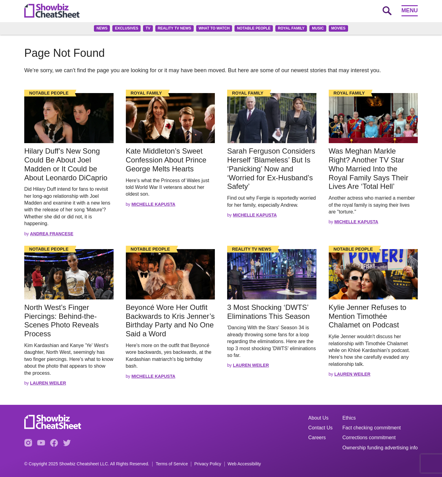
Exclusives (126, 28)
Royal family (291, 28)
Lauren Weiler (48, 383)
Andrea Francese (51, 233)
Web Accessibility (244, 464)
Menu (409, 10)
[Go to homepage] (51, 11)
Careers (317, 437)
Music (318, 28)
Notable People (253, 28)
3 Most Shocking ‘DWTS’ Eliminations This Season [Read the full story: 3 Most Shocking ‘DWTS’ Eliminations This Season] (268, 311)
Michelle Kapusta (153, 204)
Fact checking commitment (372, 427)
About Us (318, 417)
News (101, 28)
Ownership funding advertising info (380, 447)
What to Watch (214, 28)
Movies (338, 28)
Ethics (349, 417)
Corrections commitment (369, 437)
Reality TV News (174, 28)
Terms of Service (172, 464)
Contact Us (320, 427)
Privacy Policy (207, 464)
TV (147, 28)
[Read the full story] (69, 118)
